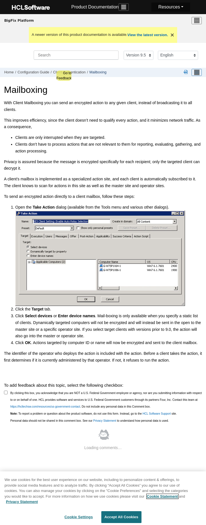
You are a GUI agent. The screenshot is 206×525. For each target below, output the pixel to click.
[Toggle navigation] (124, 7)
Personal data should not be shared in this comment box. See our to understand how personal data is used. (89, 420)
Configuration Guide (33, 72)
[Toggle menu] (197, 20)
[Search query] (76, 55)
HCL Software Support (157, 413)
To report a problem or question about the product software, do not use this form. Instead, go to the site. (93, 413)
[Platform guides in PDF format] (186, 72)
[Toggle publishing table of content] (197, 72)
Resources (169, 7)
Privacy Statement (104, 420)
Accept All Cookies (121, 519)
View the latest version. (147, 35)
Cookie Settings (79, 519)
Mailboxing (97, 72)
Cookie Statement (162, 498)
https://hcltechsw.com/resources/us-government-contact (45, 406)
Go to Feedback (63, 75)
